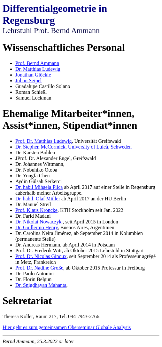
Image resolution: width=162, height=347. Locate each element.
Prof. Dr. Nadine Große (39, 267)
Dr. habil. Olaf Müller (38, 198)
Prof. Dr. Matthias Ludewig (43, 141)
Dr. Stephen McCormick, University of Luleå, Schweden (73, 146)
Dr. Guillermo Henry (36, 227)
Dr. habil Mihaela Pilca (39, 187)
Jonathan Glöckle (33, 74)
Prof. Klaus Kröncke (36, 210)
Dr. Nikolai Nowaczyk (39, 221)
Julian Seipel (28, 80)
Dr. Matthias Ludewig (37, 69)
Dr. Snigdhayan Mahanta (40, 285)
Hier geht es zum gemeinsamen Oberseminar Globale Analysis (67, 327)
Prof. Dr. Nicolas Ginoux (40, 256)
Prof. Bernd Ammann (37, 63)
